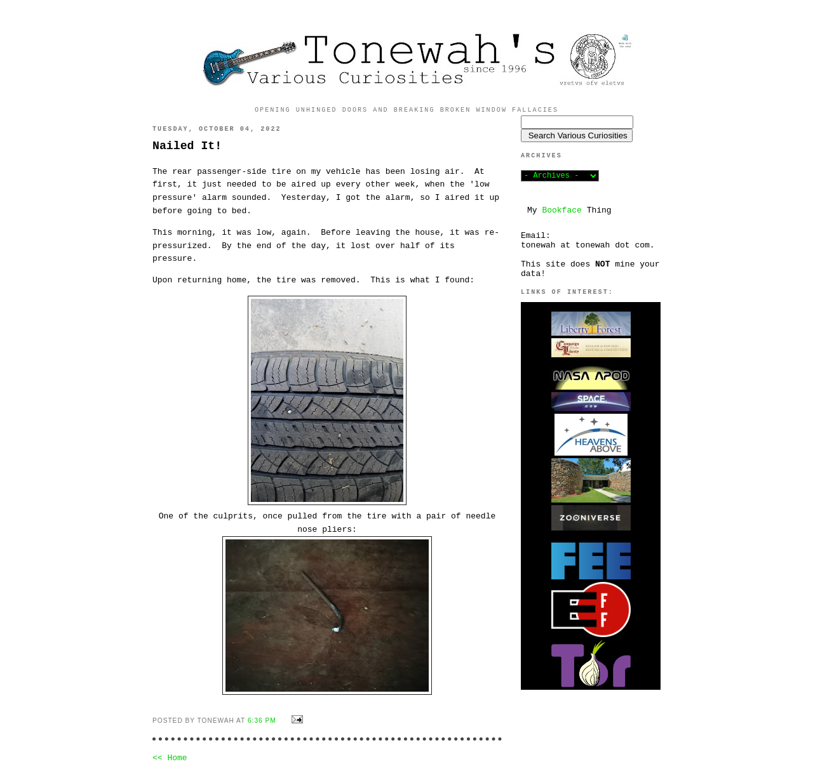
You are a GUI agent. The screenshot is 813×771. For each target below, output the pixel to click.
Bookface (561, 210)
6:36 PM (262, 720)
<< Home (169, 758)
